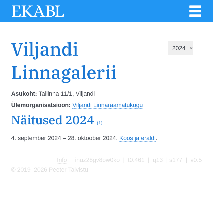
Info (62, 159)
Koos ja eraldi (137, 138)
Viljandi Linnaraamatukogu (107, 105)
